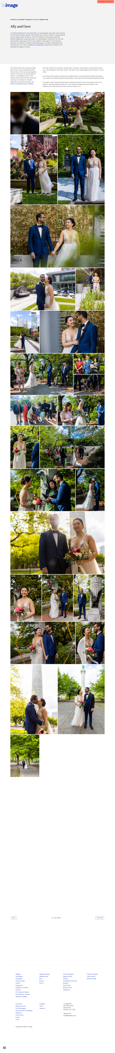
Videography (19, 978)
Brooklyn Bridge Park (16, 39)
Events (18, 1022)
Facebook (42, 1008)
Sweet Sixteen (67, 985)
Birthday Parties (68, 987)
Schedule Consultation (105, 1)
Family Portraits (91, 976)
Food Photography (21, 1008)
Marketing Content (21, 1006)
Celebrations (67, 990)
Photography (19, 976)
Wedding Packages (44, 974)
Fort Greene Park (15, 68)
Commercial (19, 1004)
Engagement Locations (22, 987)
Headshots (19, 1015)
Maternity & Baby (92, 978)
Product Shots (20, 1017)
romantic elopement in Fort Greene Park (24, 33)
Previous (100, 917)
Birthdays (66, 983)
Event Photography (69, 974)
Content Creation (21, 981)
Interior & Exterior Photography (21, 1012)
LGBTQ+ (18, 983)
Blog (40, 978)
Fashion (18, 1019)
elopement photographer (36, 45)
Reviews (41, 981)
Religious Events (68, 976)
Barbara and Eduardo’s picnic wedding (21, 84)
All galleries (56, 917)
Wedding (18, 974)
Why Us (41, 983)
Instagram (43, 1004)
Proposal (18, 990)
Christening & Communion (71, 981)
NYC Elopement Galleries (23, 992)
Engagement (19, 985)
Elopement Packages (22, 996)
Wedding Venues (44, 976)
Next (14, 917)
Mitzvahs (66, 978)
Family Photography (93, 974)
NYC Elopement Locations (23, 994)
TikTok (41, 1006)
